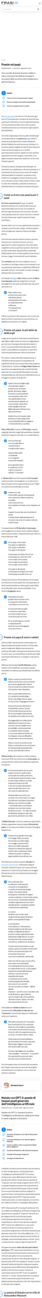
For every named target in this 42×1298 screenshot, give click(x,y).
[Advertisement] (21, 35)
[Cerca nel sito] (38, 9)
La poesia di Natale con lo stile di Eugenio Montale (21, 1140)
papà (28, 138)
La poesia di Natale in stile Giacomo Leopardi (22, 1150)
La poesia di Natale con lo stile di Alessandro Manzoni (22, 1135)
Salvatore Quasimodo (9, 865)
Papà (14, 278)
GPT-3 (37, 1233)
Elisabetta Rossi (7, 68)
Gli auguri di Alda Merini (15, 1158)
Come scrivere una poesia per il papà (20, 98)
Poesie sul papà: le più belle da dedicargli (21, 102)
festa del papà (9, 116)
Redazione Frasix (7, 1108)
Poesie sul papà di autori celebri (18, 106)
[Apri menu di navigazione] (39, 3)
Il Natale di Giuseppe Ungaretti (18, 1154)
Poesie (3, 60)
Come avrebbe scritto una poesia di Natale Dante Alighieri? (22, 1146)
